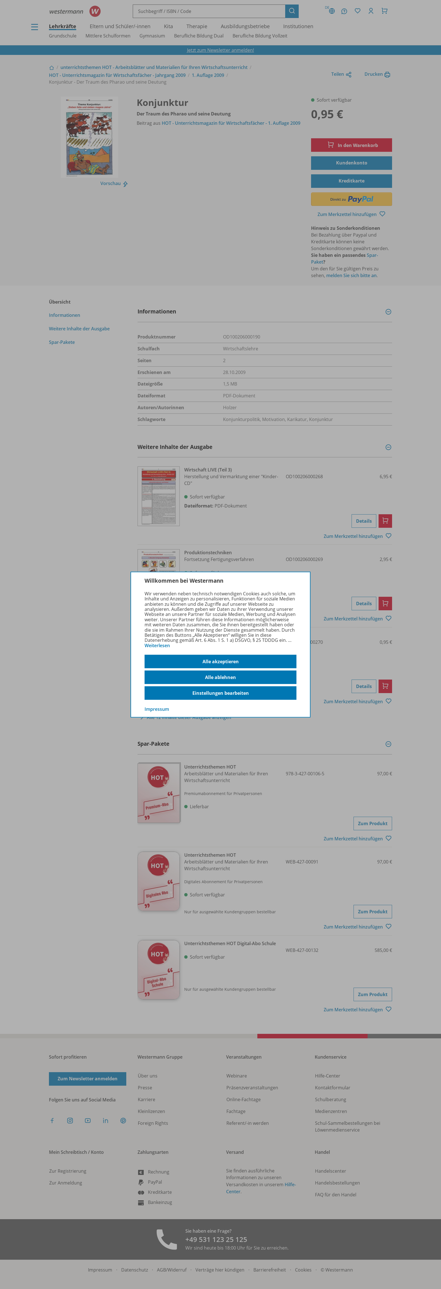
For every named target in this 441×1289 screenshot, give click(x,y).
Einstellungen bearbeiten (220, 693)
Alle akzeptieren (220, 661)
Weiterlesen (157, 645)
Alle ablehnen (220, 677)
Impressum (157, 709)
